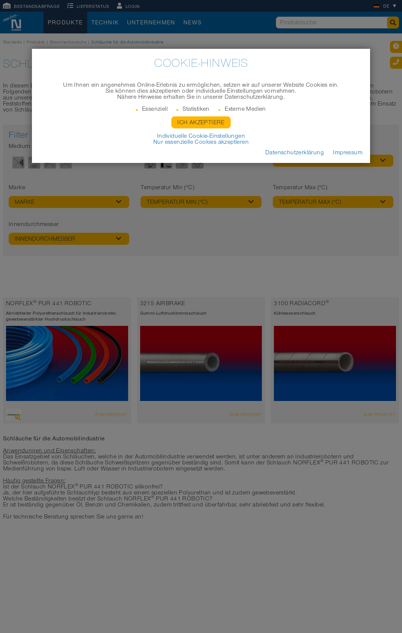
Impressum (348, 152)
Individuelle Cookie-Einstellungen (201, 136)
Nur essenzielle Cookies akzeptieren (201, 142)
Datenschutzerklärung (294, 152)
